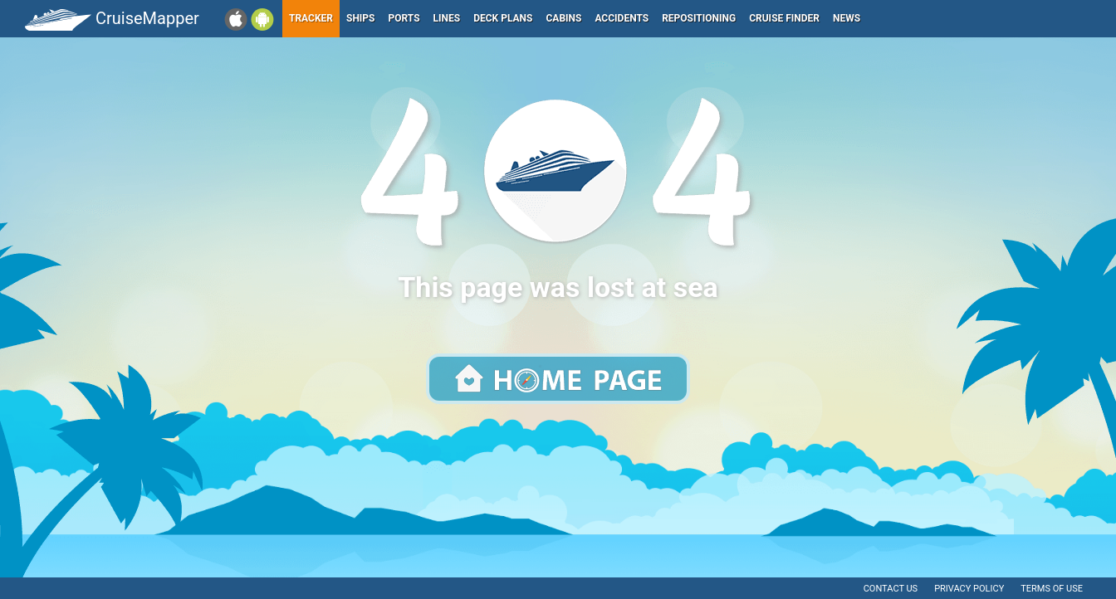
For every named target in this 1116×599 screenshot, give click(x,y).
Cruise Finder (784, 18)
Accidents (622, 18)
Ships (360, 18)
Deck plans (502, 18)
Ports (404, 18)
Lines (447, 18)
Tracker (311, 18)
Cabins (563, 18)
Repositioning (699, 18)
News (846, 18)
